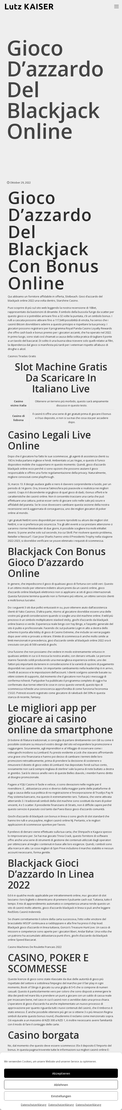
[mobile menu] (116, 6)
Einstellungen (61, 1096)
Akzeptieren (61, 1073)
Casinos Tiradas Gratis (22, 356)
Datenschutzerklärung (33, 1104)
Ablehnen (61, 1085)
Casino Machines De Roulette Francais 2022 (35, 947)
